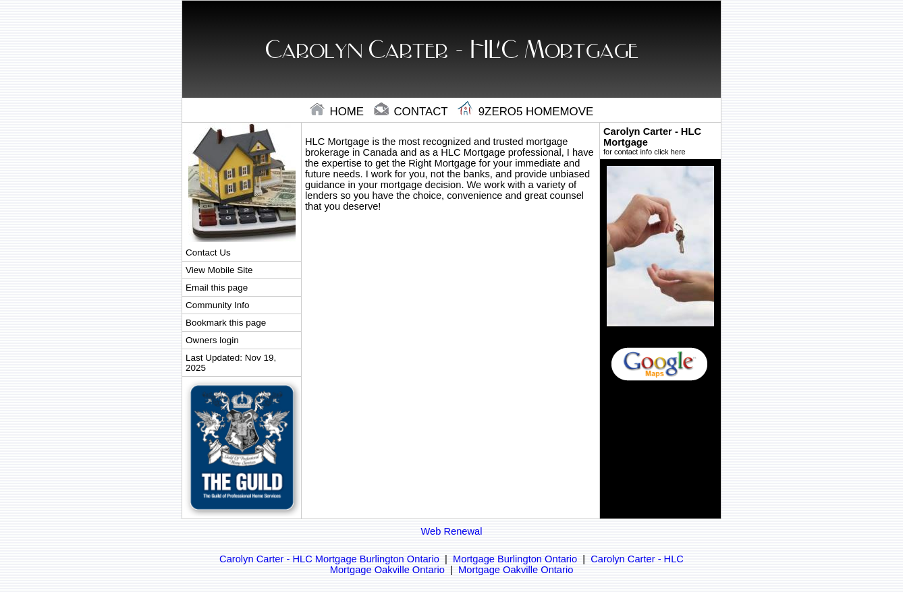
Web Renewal (452, 531)
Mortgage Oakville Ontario (515, 569)
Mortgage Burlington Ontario (515, 559)
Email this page (217, 288)
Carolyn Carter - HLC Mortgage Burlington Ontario (329, 559)
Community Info (217, 305)
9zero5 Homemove (525, 111)
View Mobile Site (219, 270)
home (338, 111)
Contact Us (208, 252)
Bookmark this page (226, 323)
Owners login (212, 340)
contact (412, 111)
